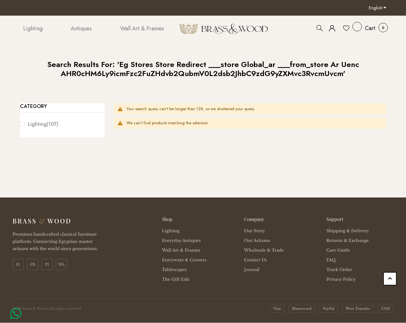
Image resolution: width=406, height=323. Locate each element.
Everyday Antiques (181, 240)
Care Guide (338, 250)
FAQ (331, 260)
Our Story (254, 230)
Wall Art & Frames (181, 250)
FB (32, 264)
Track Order (339, 269)
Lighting (43, 124)
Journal (252, 269)
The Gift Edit (175, 279)
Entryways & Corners (184, 260)
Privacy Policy (341, 279)
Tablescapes (174, 269)
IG (18, 264)
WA (61, 264)
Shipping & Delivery (347, 230)
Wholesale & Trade (264, 250)
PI (47, 264)
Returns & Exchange (347, 240)
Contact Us (255, 260)
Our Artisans (257, 240)
